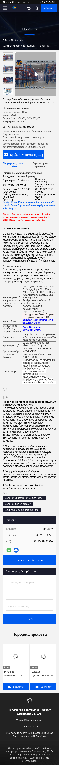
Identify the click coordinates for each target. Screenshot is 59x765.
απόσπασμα (48, 8)
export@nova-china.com (16, 2)
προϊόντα (16, 40)
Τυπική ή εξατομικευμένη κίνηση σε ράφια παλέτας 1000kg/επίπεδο (14, 674)
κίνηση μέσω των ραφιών (18, 504)
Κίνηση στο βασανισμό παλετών (19, 46)
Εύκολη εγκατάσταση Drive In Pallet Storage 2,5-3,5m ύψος (43, 674)
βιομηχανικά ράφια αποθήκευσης (21, 510)
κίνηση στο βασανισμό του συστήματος (24, 498)
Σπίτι (5, 40)
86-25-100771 (48, 2)
